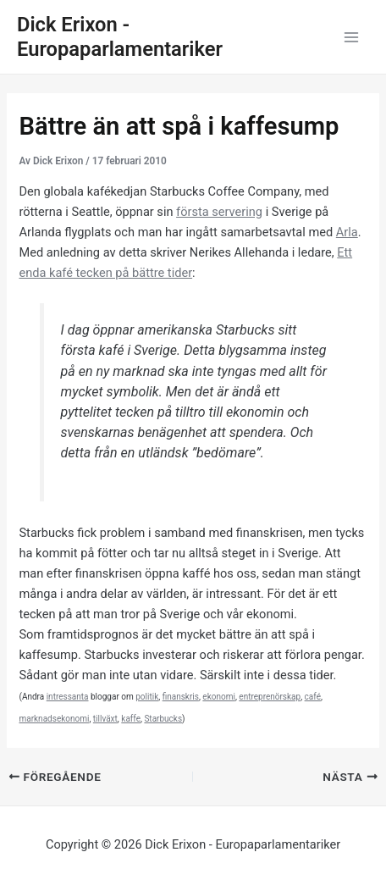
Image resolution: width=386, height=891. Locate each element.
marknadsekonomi (54, 718)
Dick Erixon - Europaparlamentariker (120, 37)
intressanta (68, 696)
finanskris (181, 696)
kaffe (131, 718)
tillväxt (105, 718)
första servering (219, 211)
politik (146, 696)
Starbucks (163, 718)
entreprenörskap (270, 696)
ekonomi (218, 696)
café (313, 696)
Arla (347, 232)
